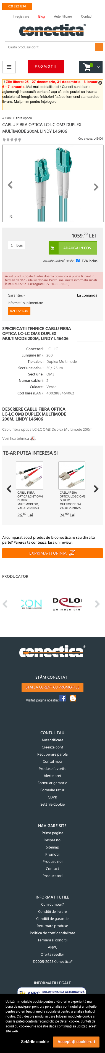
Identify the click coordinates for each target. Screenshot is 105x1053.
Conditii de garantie (52, 919)
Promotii (46, 67)
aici (56, 87)
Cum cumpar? (52, 905)
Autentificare (52, 740)
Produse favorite (52, 769)
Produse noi (52, 862)
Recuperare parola (52, 754)
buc (20, 245)
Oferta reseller (52, 955)
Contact (52, 869)
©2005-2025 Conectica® (52, 962)
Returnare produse (52, 926)
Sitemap (52, 847)
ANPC (52, 947)
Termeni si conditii (52, 940)
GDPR (52, 797)
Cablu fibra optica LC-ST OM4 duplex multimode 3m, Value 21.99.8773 (30, 500)
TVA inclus (89, 261)
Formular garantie (52, 783)
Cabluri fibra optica (17, 118)
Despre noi (52, 840)
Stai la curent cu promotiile (52, 687)
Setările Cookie (52, 805)
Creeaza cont (52, 747)
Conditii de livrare (52, 912)
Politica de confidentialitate (52, 933)
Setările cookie (35, 1041)
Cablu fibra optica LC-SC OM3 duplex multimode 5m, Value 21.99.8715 (72, 500)
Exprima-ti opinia (48, 553)
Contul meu (52, 762)
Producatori (52, 876)
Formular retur (52, 790)
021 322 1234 (17, 6)
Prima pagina (52, 833)
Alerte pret (52, 776)
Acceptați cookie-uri (76, 1041)
